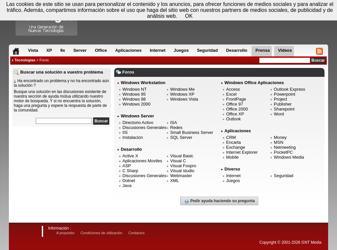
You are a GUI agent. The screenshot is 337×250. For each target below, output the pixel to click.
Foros (44, 60)
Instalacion (132, 137)
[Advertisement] (61, 171)
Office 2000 (237, 109)
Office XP (235, 113)
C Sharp (130, 170)
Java (126, 185)
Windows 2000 (136, 104)
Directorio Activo (137, 122)
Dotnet (128, 180)
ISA (173, 122)
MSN (278, 142)
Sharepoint (284, 109)
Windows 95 (134, 94)
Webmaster (181, 175)
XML (174, 180)
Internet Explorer (242, 152)
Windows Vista (184, 99)
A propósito (65, 233)
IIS (125, 132)
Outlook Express (289, 89)
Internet (233, 175)
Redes (176, 127)
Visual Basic (182, 155)
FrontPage (236, 99)
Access (233, 89)
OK (189, 16)
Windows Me (182, 89)
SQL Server (181, 137)
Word (279, 113)
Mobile (232, 157)
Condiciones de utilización (101, 233)
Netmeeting (285, 147)
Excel (231, 94)
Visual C (178, 160)
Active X (130, 155)
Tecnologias (24, 60)
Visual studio (182, 170)
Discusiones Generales (144, 127)
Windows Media (289, 157)
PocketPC (283, 152)
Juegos (233, 180)
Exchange (235, 147)
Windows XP (182, 94)
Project (280, 99)
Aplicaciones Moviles (142, 160)
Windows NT (134, 89)
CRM (231, 137)
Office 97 (234, 104)
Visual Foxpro (183, 165)
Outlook (233, 118)
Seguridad (283, 175)
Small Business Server (191, 132)
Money (280, 137)
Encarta (233, 142)
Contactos (136, 233)
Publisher (283, 104)
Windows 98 (134, 99)
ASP (126, 165)
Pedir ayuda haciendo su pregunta (219, 201)
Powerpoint (284, 94)
